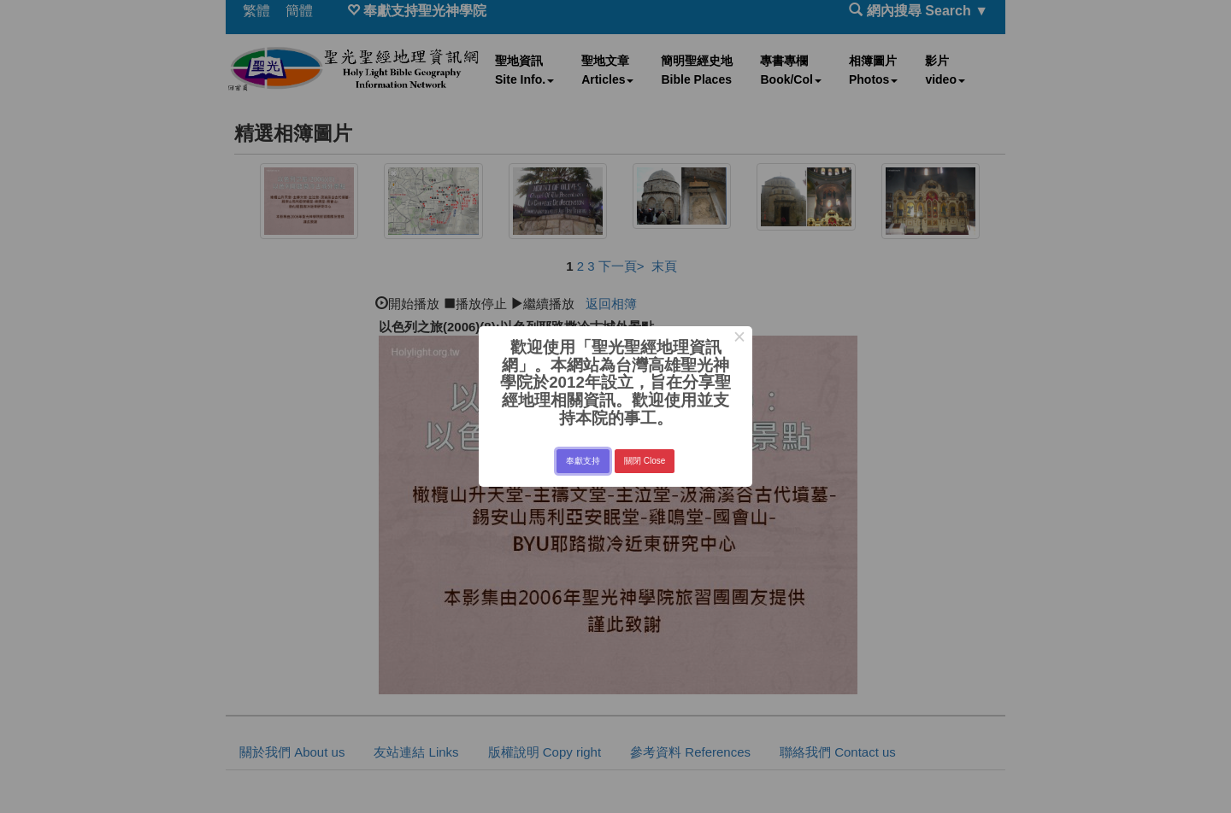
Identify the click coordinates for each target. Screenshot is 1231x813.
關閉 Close (644, 460)
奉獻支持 (583, 460)
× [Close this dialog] (739, 339)
